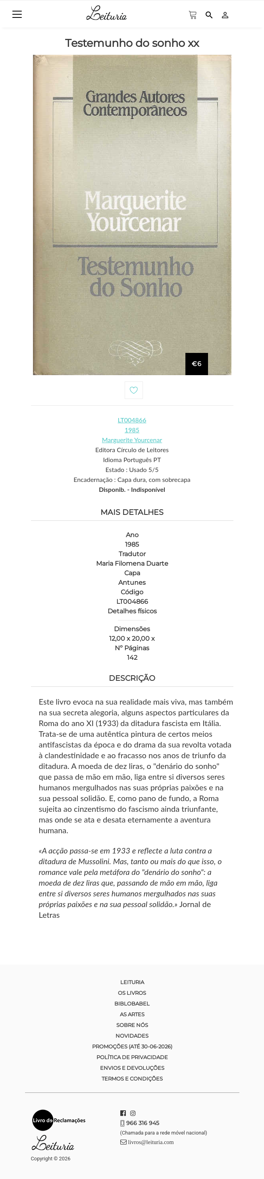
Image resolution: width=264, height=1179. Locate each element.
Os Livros (132, 993)
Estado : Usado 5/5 (131, 469)
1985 (132, 429)
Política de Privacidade (132, 1057)
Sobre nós (132, 1025)
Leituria (132, 982)
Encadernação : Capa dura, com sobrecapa (132, 479)
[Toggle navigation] (17, 14)
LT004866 (132, 420)
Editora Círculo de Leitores (132, 449)
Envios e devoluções (132, 1068)
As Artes (132, 1014)
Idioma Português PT (132, 459)
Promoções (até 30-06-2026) (132, 1046)
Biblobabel (132, 1003)
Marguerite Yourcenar (132, 439)
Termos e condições (132, 1078)
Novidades (132, 1036)
